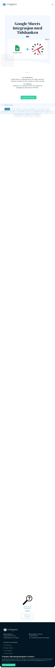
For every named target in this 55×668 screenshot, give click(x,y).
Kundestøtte (8, 645)
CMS (28, 111)
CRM (39, 109)
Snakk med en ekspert (28, 97)
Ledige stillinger (9, 648)
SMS (43, 109)
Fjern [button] (47, 39)
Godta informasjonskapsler (8, 665)
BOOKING (13, 111)
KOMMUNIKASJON (5, 111)
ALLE (7, 109)
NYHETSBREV (37, 114)
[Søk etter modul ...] (28, 105)
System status (9, 653)
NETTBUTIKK (32, 109)
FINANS (47, 111)
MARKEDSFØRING (18, 114)
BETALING (25, 109)
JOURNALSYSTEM (28, 114)
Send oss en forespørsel (27, 616)
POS (52, 111)
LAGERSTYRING (21, 111)
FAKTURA (13, 109)
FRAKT (19, 109)
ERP (42, 111)
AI (31, 111)
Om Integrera (8, 650)
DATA (48, 109)
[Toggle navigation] (52, 4)
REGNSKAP (37, 111)
